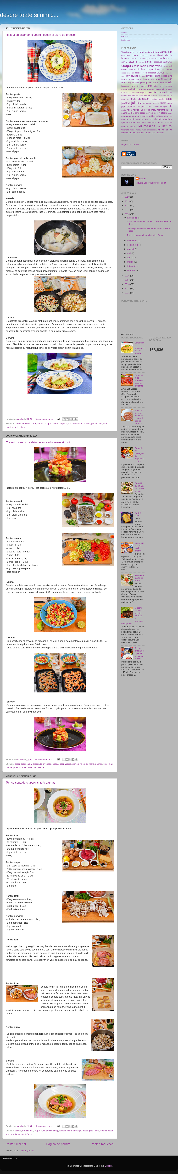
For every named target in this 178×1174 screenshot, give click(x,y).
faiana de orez (161, 76)
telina (153, 122)
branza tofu (27, 1130)
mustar (169, 89)
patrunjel (77, 1130)
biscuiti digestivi (164, 55)
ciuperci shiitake (164, 69)
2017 (127, 209)
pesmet (156, 103)
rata (170, 106)
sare (137, 113)
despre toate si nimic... (29, 15)
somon (165, 116)
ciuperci (63, 423)
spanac (124, 122)
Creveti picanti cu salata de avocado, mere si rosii (38, 442)
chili (170, 66)
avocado (47, 764)
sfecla (164, 113)
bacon (18, 423)
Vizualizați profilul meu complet (151, 183)
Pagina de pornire (58, 1144)
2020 (127, 197)
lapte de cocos (138, 86)
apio (136, 52)
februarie (132, 266)
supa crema (141, 122)
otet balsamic (160, 92)
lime (106, 764)
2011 (127, 293)
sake (97, 1130)
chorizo (132, 69)
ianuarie (131, 270)
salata (124, 113)
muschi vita (160, 89)
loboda (156, 86)
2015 (127, 276)
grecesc (125, 36)
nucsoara (130, 92)
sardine (131, 113)
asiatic (18, 1130)
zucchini (160, 133)
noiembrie (132, 218)
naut (123, 92)
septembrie (133, 245)
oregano (142, 92)
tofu (27, 1134)
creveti (75, 764)
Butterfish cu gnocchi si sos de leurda (139, 348)
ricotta (123, 110)
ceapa (48, 423)
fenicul (146, 79)
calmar (124, 62)
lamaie (62, 1130)
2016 (127, 214)
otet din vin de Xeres (153, 96)
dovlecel (150, 76)
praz (91, 1130)
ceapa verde (154, 65)
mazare (168, 86)
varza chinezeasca (149, 130)
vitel (138, 133)
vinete (129, 132)
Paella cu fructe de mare (139, 578)
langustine (125, 86)
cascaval (158, 62)
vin (159, 130)
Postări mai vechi (102, 1144)
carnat (141, 62)
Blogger (108, 1166)
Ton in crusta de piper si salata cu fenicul (139, 653)
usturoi (22, 427)
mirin (69, 1130)
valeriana (125, 130)
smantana (126, 116)
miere (135, 89)
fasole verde (135, 79)
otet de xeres (137, 96)
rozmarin (161, 110)
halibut (87, 423)
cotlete (138, 73)
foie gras (155, 79)
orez (149, 92)
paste (169, 98)
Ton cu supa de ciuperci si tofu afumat (30, 782)
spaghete (167, 119)
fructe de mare (75, 423)
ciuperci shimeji (50, 1130)
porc (100, 423)
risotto (136, 110)
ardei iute (37, 764)
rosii (30, 767)
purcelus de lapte (159, 106)
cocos (123, 73)
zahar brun (151, 132)
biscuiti (152, 55)
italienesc (125, 40)
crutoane (169, 73)
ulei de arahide (166, 123)
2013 (127, 284)
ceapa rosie (65, 764)
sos (171, 116)
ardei (17, 764)
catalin (142, 178)
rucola (169, 110)
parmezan (143, 98)
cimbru (55, 423)
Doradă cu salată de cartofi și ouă (139, 487)
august (130, 249)
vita (134, 132)
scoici (142, 113)
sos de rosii (142, 119)
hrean (156, 82)
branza (125, 58)
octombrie (132, 240)
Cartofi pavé (138, 514)
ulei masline (38, 767)
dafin (128, 76)
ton (31, 1134)
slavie (170, 113)
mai (129, 253)
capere (133, 61)
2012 (127, 288)
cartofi (41, 423)
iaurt (162, 82)
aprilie (130, 257)
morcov (142, 89)
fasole (124, 79)
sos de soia (11, 1134)
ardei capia (26, 764)
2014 (127, 280)
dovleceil (142, 76)
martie (130, 262)
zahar (142, 133)
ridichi (129, 110)
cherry (165, 66)
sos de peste (106, 1130)
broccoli (26, 423)
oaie (136, 93)
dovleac (134, 76)
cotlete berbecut (148, 73)
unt (16, 427)
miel (130, 89)
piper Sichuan (20, 767)
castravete (167, 62)
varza (138, 130)
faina (170, 76)
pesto (169, 103)
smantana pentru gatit (142, 116)
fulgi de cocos (133, 83)
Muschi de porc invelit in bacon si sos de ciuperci (139, 417)
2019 (127, 201)
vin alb (165, 130)
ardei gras (156, 52)
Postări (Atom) (26, 1150)
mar (110, 764)
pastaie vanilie (157, 99)
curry (123, 76)
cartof (33, 423)
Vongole (124, 52)
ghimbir (98, 764)
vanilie (132, 130)
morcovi (150, 89)
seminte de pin (153, 113)
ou (128, 99)
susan (21, 1134)
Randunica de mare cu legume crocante (139, 380)
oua (133, 98)
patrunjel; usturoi (144, 103)
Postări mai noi (16, 1144)
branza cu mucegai (140, 58)
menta (9, 767)
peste (94, 423)
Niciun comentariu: (44, 419)
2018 (127, 205)
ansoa (131, 52)
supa (132, 122)
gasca (142, 83)
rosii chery (151, 110)
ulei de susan (128, 126)
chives (124, 69)
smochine (157, 116)
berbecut (144, 55)
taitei (149, 122)
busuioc (167, 58)
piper (123, 106)
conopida (130, 73)
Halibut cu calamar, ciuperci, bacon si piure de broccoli (41, 34)
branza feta (156, 58)
